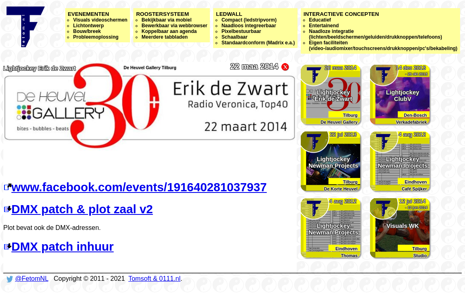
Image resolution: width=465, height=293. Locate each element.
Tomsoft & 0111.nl (154, 278)
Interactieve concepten (381, 31)
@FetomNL (31, 278)
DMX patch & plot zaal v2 (78, 209)
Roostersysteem (171, 25)
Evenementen (98, 25)
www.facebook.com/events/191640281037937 (135, 187)
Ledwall (255, 28)
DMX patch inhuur (58, 246)
